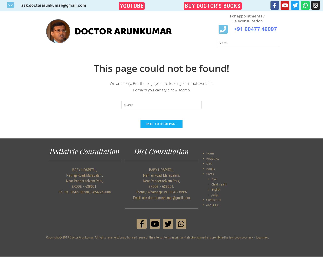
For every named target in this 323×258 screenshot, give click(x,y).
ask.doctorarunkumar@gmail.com (54, 5)
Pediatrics (212, 160)
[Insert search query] (247, 43)
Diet (209, 165)
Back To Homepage (161, 125)
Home (210, 155)
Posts (210, 175)
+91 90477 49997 (255, 29)
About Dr (212, 206)
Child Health (219, 186)
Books (210, 170)
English (216, 191)
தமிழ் (214, 196)
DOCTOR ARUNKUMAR (127, 31)
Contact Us (213, 201)
